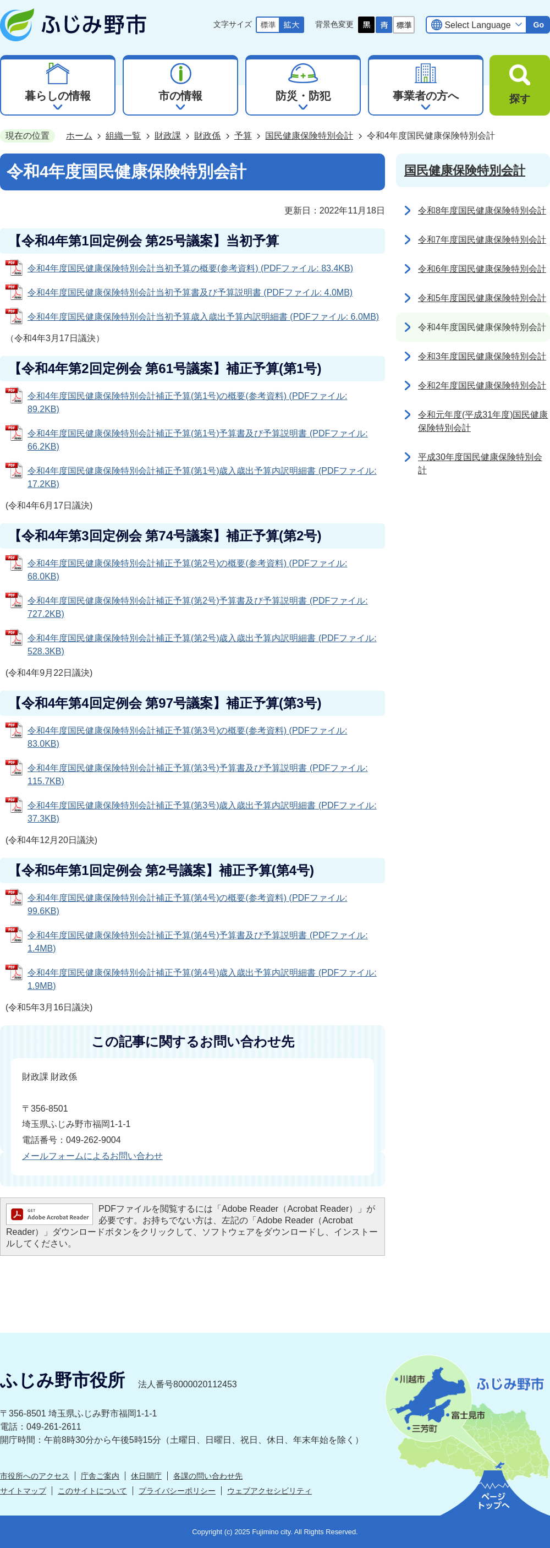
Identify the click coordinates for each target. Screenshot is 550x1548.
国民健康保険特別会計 (309, 135)
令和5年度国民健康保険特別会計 (482, 298)
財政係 (207, 135)
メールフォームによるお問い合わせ (92, 1156)
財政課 (168, 135)
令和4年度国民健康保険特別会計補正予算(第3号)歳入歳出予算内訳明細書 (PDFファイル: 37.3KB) (202, 812)
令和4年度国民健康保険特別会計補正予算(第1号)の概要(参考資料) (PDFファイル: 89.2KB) (187, 402)
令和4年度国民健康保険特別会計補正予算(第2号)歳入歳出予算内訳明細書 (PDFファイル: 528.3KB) (202, 644)
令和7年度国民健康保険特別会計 (482, 239)
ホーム (79, 135)
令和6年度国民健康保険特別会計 (482, 269)
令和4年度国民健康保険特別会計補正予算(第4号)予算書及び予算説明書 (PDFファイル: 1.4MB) (198, 942)
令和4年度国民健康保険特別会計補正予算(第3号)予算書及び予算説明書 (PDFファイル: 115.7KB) (198, 774)
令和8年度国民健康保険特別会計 (482, 210)
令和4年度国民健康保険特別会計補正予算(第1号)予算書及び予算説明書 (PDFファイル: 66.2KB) (198, 440)
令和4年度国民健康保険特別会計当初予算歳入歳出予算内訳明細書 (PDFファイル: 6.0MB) (203, 316)
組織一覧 (123, 135)
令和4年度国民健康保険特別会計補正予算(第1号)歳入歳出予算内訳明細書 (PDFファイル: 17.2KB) (202, 477)
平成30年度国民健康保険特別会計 (480, 463)
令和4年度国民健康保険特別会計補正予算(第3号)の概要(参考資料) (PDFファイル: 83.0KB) (187, 737)
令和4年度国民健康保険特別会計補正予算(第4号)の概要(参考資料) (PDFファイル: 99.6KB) (187, 904)
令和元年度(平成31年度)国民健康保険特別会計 (483, 421)
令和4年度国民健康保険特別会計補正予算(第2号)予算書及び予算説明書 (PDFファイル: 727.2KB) (198, 607)
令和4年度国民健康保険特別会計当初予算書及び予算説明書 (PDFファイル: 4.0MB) (190, 292)
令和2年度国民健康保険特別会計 (482, 385)
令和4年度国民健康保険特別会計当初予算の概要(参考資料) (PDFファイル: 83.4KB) (190, 268)
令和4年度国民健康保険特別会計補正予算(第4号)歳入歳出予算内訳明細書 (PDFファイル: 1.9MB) (202, 979)
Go (538, 24)
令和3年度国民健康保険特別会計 (482, 356)
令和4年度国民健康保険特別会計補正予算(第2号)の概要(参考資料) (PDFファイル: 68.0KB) (187, 570)
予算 (243, 135)
